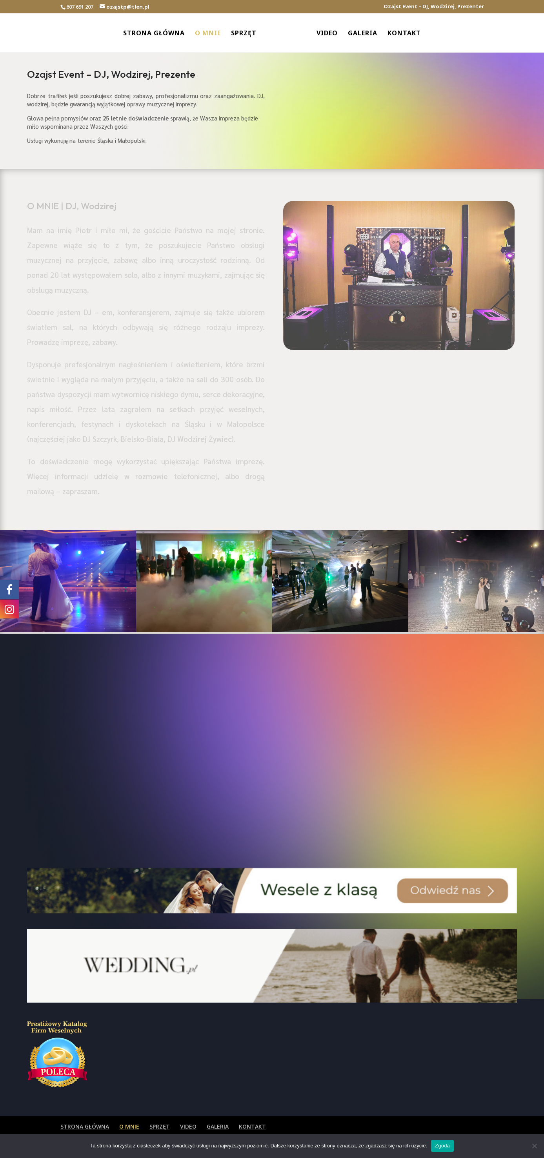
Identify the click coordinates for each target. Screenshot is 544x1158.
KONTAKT (404, 33)
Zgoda (442, 1146)
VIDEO (327, 33)
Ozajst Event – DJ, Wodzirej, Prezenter (434, 7)
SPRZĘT (244, 33)
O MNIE (208, 33)
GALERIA (362, 33)
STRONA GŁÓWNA (154, 33)
